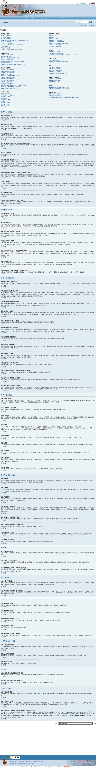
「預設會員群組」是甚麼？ (55, 44)
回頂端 (4, 120)
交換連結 (25, 763)
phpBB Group (36, 693)
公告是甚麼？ (4, 101)
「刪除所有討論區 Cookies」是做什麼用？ (11, 49)
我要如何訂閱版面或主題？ (55, 80)
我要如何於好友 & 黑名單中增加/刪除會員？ (60, 61)
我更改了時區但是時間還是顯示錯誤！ (10, 58)
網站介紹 (12, 761)
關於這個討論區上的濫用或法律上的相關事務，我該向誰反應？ (64, 97)
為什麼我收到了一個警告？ (7, 82)
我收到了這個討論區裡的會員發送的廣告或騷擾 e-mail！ (63, 54)
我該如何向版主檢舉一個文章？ (9, 83)
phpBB (30, 766)
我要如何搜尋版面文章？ (55, 67)
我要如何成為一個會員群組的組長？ (58, 41)
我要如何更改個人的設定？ (7, 54)
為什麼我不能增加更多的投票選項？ (10, 75)
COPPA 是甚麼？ (5, 46)
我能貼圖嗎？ (4, 98)
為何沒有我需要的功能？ (55, 95)
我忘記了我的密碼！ (6, 41)
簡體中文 (86, 3)
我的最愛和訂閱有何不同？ (55, 78)
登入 (94, 25)
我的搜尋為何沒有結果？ (55, 68)
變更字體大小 (93, 22)
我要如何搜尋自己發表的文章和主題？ (58, 73)
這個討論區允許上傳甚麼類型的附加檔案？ (59, 87)
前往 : (56, 723)
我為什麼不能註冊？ (6, 48)
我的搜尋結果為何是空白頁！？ (56, 70)
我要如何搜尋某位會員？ (55, 71)
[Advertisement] (44, 741)
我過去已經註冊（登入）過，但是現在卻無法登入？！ (14, 44)
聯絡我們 (30, 763)
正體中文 (81, 3)
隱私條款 (12, 763)
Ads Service (29, 761)
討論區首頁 (5, 22)
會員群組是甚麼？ (53, 38)
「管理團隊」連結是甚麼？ (55, 46)
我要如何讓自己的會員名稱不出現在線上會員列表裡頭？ (15, 40)
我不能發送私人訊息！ (54, 51)
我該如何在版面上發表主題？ (8, 69)
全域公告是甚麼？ (5, 99)
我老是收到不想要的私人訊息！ (56, 53)
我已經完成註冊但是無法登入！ (9, 43)
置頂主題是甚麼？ (5, 102)
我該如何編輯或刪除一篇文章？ (9, 71)
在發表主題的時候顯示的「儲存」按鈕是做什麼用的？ (14, 85)
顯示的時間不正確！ (6, 56)
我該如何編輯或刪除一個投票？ (9, 77)
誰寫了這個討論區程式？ (55, 94)
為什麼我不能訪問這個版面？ (8, 78)
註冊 (89, 25)
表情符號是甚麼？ (5, 96)
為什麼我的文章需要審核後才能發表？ (10, 86)
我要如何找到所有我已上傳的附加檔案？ (59, 88)
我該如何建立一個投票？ (7, 74)
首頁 (76, 3)
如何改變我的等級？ (6, 62)
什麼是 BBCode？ (5, 93)
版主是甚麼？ (52, 37)
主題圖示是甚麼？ (5, 106)
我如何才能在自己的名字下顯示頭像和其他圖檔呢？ (14, 61)
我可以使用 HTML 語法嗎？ (8, 95)
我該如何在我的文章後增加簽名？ (9, 72)
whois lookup (69, 712)
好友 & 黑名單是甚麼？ (54, 60)
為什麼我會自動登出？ (6, 38)
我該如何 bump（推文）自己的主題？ (10, 88)
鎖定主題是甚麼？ (5, 104)
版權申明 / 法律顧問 (38, 761)
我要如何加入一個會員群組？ (56, 40)
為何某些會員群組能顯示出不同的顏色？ (59, 43)
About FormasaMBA (20, 761)
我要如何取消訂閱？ (54, 81)
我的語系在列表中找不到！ (7, 59)
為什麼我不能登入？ (6, 35)
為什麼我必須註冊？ (6, 37)
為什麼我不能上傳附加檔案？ (8, 80)
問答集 (84, 25)
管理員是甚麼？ (53, 35)
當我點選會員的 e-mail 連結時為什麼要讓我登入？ (13, 64)
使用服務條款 (18, 763)
